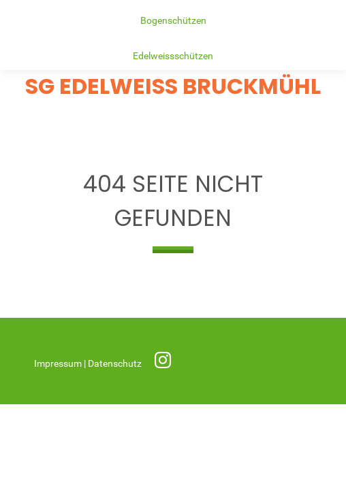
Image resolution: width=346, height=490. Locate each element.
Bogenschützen (173, 21)
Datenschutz (116, 364)
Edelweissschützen (173, 56)
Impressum (59, 364)
